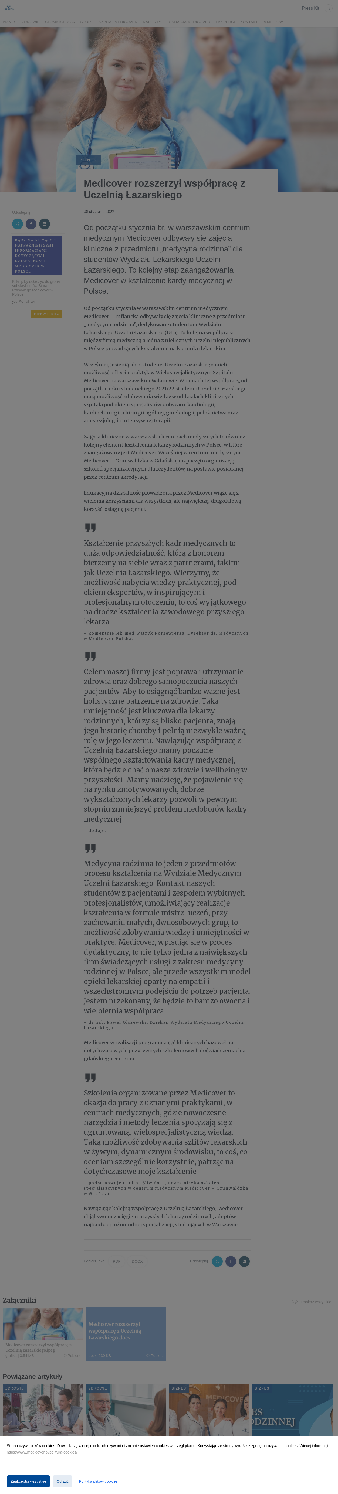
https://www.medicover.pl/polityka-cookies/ (42, 1452)
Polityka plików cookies (98, 1481)
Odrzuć (62, 1481)
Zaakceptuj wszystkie (28, 1481)
